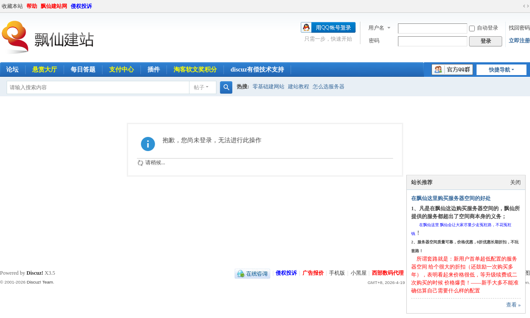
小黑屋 (359, 273)
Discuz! (34, 273)
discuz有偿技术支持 (257, 69)
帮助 (31, 6)
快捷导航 (499, 70)
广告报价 (313, 273)
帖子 (199, 87)
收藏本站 (12, 6)
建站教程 (298, 86)
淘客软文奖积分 (195, 69)
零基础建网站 (268, 86)
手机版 (337, 273)
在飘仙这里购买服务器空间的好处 (451, 198)
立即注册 (519, 41)
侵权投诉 (81, 6)
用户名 (376, 28)
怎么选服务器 (328, 86)
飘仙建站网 (54, 6)
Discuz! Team (39, 282)
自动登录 (483, 28)
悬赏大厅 (44, 69)
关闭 (515, 182)
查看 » (513, 305)
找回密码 (519, 28)
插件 (154, 69)
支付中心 (121, 69)
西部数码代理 (388, 273)
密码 (374, 41)
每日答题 (83, 69)
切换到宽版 (526, 6)
